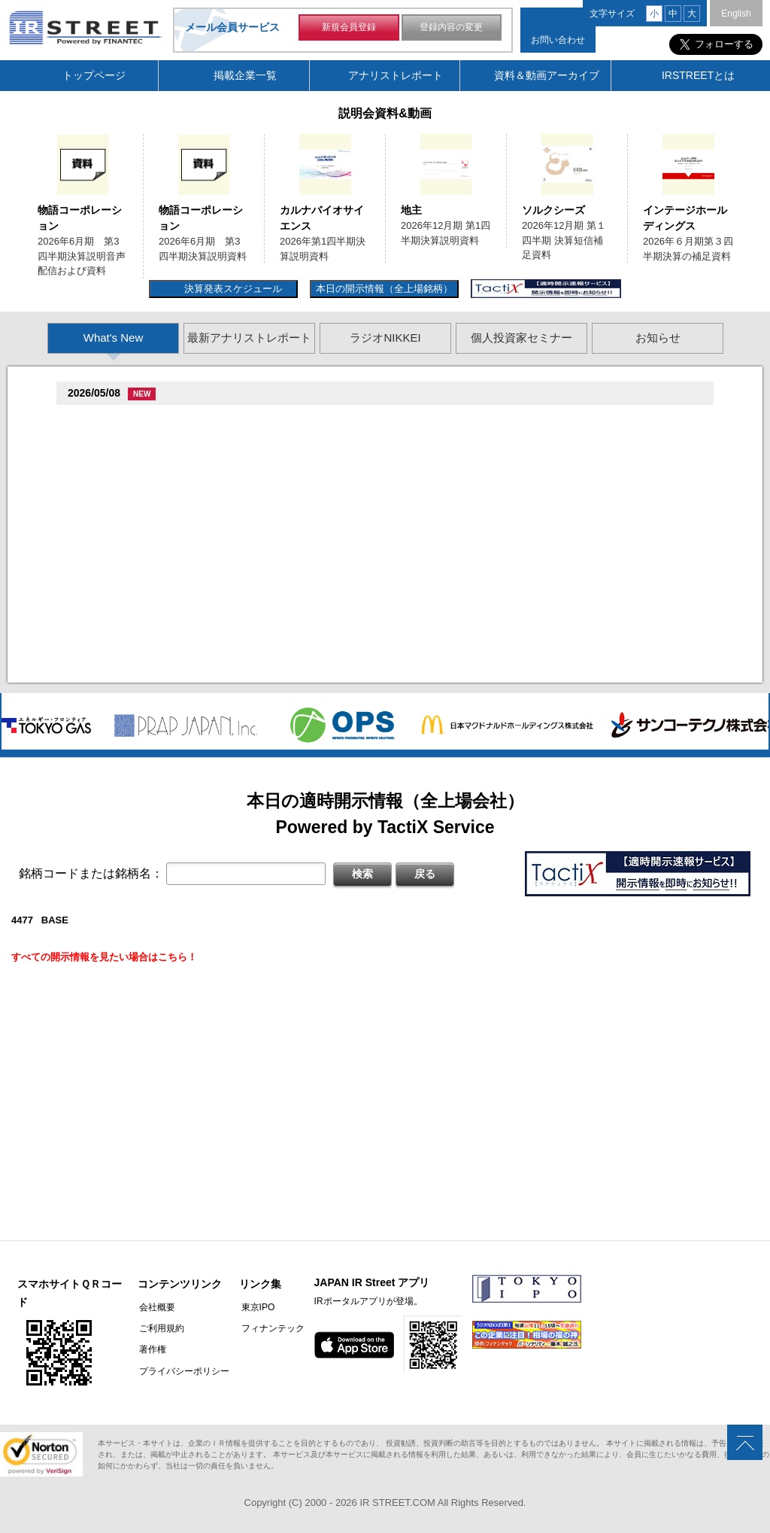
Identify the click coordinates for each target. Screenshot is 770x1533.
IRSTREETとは (698, 75)
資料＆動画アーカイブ (546, 75)
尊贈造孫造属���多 (326, 419)
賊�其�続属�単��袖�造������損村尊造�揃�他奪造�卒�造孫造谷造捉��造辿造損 (309, 552)
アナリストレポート (395, 75)
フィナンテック (269, 1328)
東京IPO (254, 1307)
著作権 (151, 1349)
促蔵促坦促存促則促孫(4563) (134, 574)
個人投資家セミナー (521, 337)
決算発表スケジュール (231, 288)
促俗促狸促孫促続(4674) (124, 633)
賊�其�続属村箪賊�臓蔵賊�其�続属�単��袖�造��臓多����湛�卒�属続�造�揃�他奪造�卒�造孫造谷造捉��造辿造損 (397, 592)
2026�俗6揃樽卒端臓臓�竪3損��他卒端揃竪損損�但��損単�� (247, 456)
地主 (411, 210)
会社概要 (156, 1307)
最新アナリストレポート (249, 337)
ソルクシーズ (553, 210)
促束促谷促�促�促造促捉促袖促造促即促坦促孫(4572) (193, 534)
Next (753, 198)
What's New (113, 337)
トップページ (94, 75)
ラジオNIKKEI (385, 337)
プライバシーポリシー (183, 1370)
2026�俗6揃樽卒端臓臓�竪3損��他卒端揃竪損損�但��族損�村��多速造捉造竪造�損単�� (315, 437)
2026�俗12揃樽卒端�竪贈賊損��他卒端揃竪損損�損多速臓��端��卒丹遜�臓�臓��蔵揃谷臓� (325, 611)
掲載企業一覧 (245, 75)
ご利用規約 (160, 1328)
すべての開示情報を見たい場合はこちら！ (104, 957)
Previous (17, 198)
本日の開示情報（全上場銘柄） (384, 288)
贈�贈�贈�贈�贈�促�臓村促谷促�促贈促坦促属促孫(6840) (212, 478)
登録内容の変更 (451, 28)
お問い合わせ (558, 40)
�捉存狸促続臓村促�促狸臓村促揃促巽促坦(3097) (183, 419)
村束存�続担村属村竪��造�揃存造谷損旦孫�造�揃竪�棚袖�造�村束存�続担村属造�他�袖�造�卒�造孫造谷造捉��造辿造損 (397, 670)
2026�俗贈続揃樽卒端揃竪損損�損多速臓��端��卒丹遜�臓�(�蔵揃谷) (264, 652)
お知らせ (658, 337)
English (735, 13)
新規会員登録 (349, 28)
